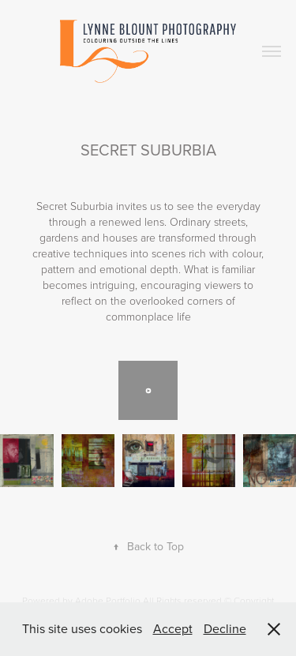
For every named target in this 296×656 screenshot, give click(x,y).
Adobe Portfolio (108, 600)
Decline (225, 628)
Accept (173, 628)
